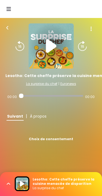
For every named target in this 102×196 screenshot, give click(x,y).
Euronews (68, 83)
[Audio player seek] (51, 95)
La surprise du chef (41, 83)
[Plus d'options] (91, 28)
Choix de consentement (51, 139)
